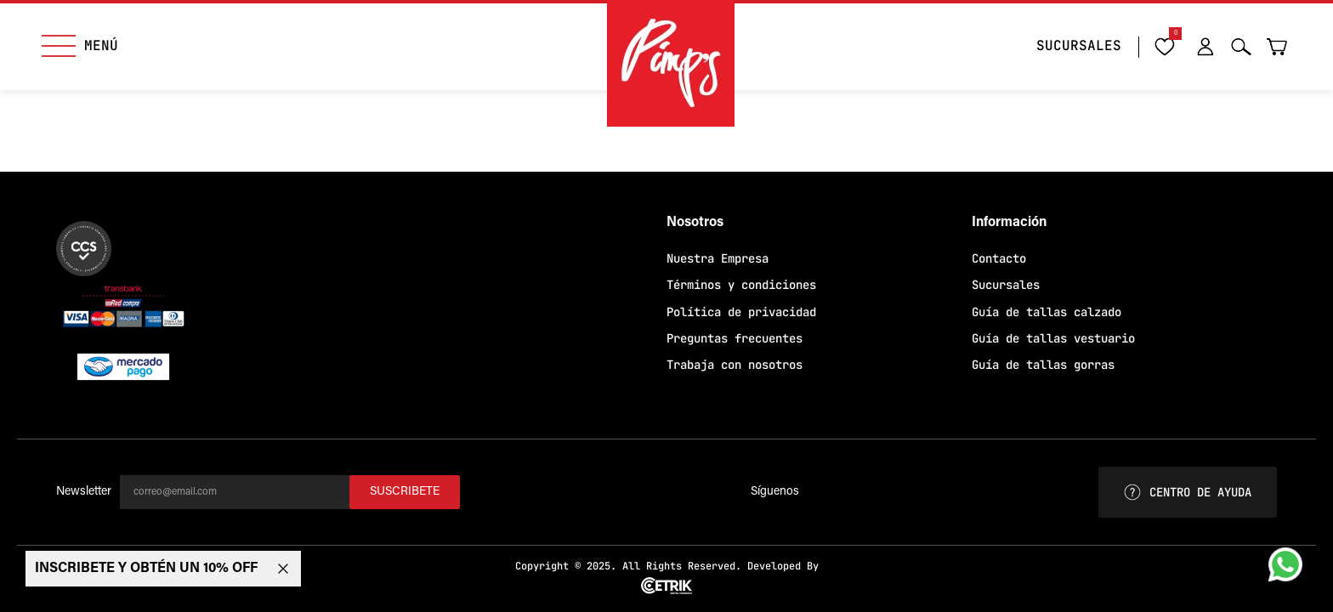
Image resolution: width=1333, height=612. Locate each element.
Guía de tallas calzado (1046, 312)
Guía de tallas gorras (1043, 364)
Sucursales (1006, 284)
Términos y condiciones (741, 284)
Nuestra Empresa (717, 258)
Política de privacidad (741, 312)
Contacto (999, 258)
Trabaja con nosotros (734, 364)
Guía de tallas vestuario (1053, 338)
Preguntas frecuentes (734, 338)
